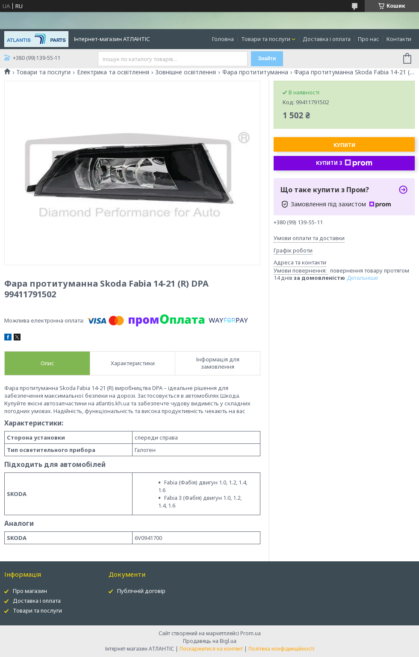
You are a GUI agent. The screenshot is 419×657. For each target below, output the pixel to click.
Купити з (344, 163)
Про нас (368, 39)
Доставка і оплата (327, 39)
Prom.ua (250, 633)
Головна (223, 39)
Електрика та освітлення (113, 72)
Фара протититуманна (255, 72)
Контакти (399, 39)
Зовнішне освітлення (185, 72)
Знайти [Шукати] (267, 59)
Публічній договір (141, 591)
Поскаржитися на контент (211, 648)
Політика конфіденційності (281, 648)
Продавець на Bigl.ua (209, 641)
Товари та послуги (265, 39)
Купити (344, 145)
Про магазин (30, 591)
